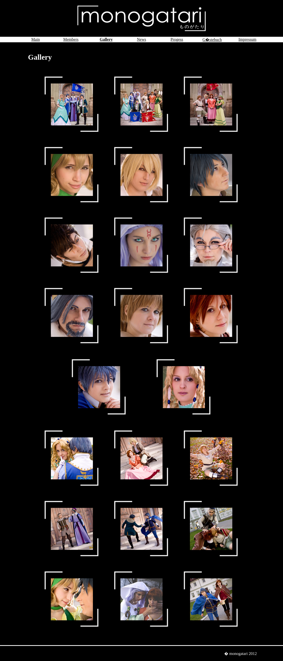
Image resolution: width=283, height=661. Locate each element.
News (141, 39)
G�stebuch (212, 40)
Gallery (106, 39)
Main (35, 39)
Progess (177, 39)
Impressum (247, 39)
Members (70, 39)
